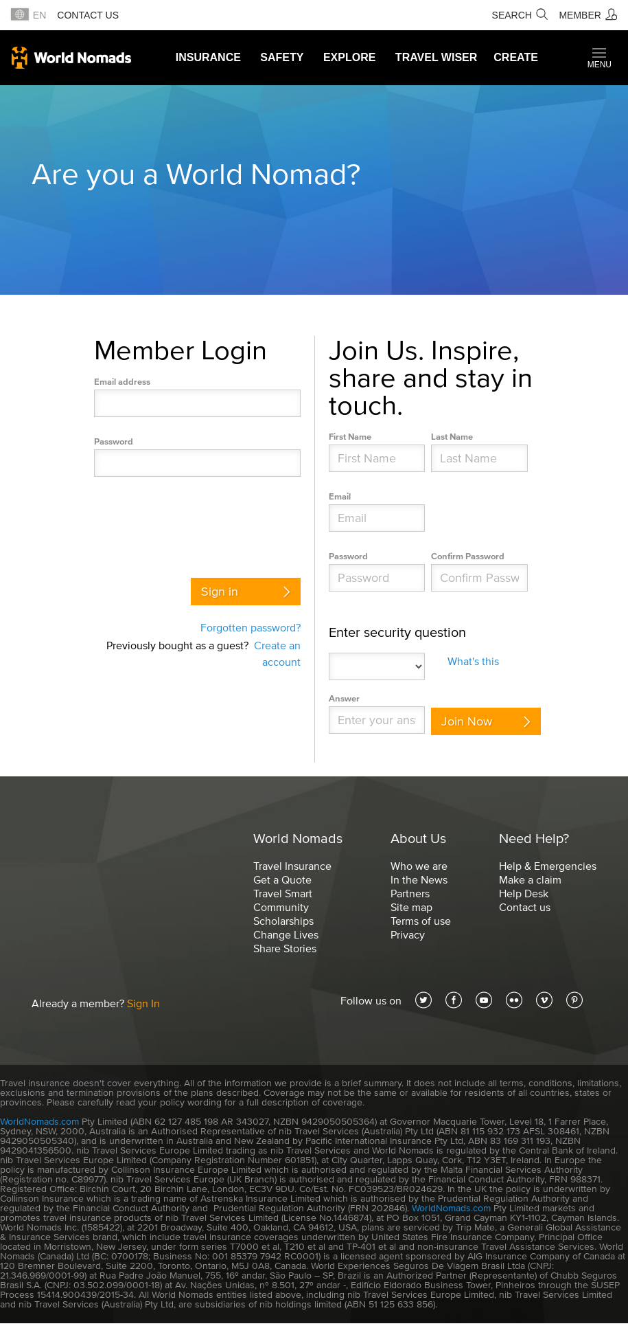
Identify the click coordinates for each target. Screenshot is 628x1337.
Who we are (419, 865)
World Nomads (71, 57)
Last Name (452, 436)
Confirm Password (467, 556)
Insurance (208, 57)
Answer (344, 698)
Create (515, 57)
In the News (419, 879)
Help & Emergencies (547, 865)
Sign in (219, 591)
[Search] (520, 15)
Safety (281, 57)
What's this (473, 661)
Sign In (143, 1003)
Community (281, 907)
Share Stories (284, 948)
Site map (411, 907)
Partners (410, 893)
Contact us (88, 15)
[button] (599, 57)
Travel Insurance (292, 865)
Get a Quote (282, 879)
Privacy (408, 934)
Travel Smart (282, 893)
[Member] (588, 15)
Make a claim (530, 879)
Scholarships (283, 920)
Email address (122, 381)
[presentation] (198, 523)
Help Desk (523, 893)
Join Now (466, 721)
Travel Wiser (436, 57)
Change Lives (285, 934)
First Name (350, 436)
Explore (349, 57)
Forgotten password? (250, 627)
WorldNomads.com (39, 1121)
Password (113, 441)
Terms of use (421, 920)
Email (340, 496)
